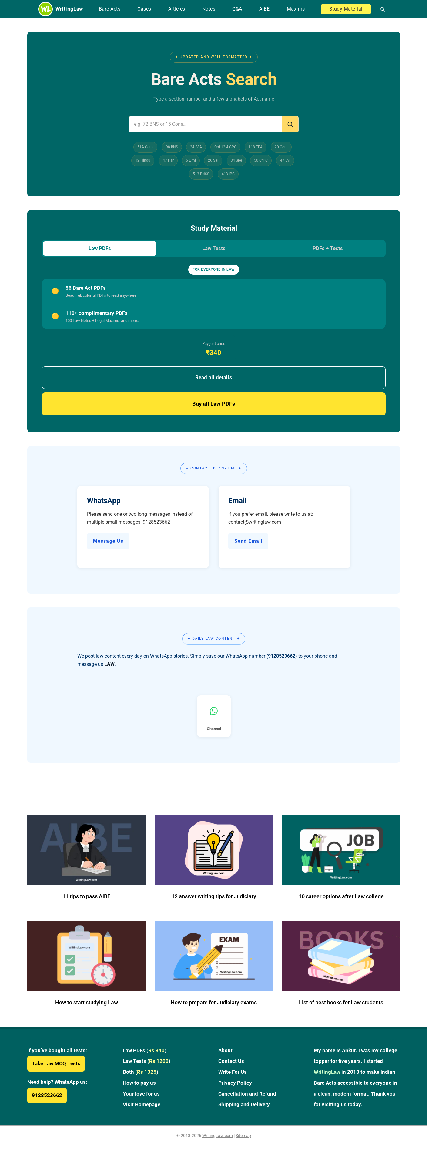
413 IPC (228, 174)
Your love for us (141, 1094)
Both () (140, 1073)
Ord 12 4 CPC (225, 147)
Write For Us (232, 1073)
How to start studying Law (86, 1003)
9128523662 (47, 1096)
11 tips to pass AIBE (86, 897)
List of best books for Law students (341, 1003)
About (225, 1051)
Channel (214, 720)
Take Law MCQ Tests (56, 1064)
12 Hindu (142, 160)
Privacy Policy (235, 1084)
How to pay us (139, 1084)
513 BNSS (201, 174)
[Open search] (380, 9)
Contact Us (231, 1062)
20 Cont (281, 147)
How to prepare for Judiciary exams (214, 1003)
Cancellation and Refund (247, 1094)
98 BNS (172, 147)
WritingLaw (327, 1073)
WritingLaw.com (217, 1136)
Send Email (248, 542)
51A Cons (145, 147)
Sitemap (243, 1136)
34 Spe (236, 160)
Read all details (213, 378)
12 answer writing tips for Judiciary (214, 897)
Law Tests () (146, 1062)
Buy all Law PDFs (213, 405)
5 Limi (191, 160)
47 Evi (285, 160)
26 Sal (213, 160)
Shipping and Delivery (244, 1105)
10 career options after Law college (341, 897)
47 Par (168, 160)
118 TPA (256, 147)
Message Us (108, 542)
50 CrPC (261, 160)
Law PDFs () (144, 1051)
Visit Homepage (141, 1105)
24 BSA (196, 147)
